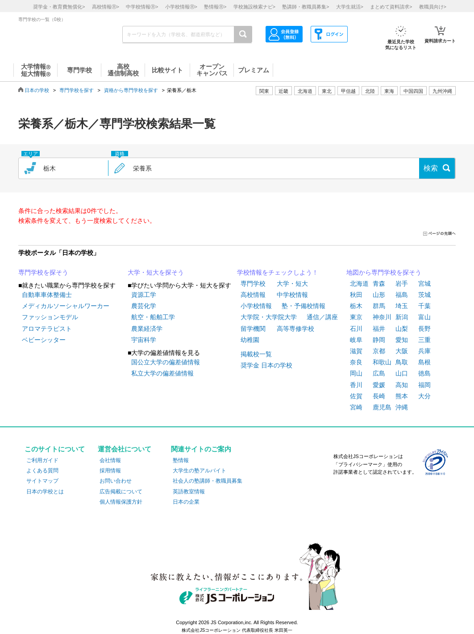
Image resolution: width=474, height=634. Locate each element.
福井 (379, 328)
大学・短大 (292, 283)
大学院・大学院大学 (269, 317)
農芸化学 (143, 305)
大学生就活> (349, 6)
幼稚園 (250, 339)
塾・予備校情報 (303, 305)
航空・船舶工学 (153, 317)
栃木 (356, 305)
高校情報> (105, 6)
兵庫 (424, 351)
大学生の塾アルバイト (199, 470)
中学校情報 (292, 294)
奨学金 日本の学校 (266, 365)
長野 (424, 328)
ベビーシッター (44, 339)
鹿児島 (382, 407)
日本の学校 (37, 90)
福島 (401, 294)
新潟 (401, 317)
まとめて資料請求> (391, 6)
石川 (356, 328)
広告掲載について (121, 491)
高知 (401, 384)
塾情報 (181, 460)
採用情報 (110, 470)
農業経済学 (146, 328)
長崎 (379, 396)
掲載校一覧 (256, 354)
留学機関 (253, 328)
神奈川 (382, 317)
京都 (379, 351)
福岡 (424, 384)
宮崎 (356, 407)
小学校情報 (256, 305)
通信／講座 (322, 317)
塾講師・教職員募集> (305, 6)
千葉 (424, 305)
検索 (431, 168)
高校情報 (253, 294)
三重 (424, 339)
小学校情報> (181, 6)
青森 (379, 283)
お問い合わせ (116, 481)
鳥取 (401, 362)
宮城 (424, 283)
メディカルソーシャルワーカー (65, 305)
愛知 (401, 339)
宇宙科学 (143, 339)
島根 (424, 362)
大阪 (401, 351)
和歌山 (382, 362)
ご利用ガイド (42, 460)
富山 (424, 317)
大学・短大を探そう (156, 272)
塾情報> (215, 6)
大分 (424, 396)
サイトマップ (42, 481)
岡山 (356, 373)
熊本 (401, 396)
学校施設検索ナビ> (254, 6)
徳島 (424, 373)
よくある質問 (42, 470)
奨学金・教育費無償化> (59, 6)
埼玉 (401, 305)
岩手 (401, 283)
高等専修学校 (295, 328)
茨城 (424, 294)
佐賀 (356, 396)
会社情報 (110, 460)
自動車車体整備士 (47, 294)
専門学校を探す (76, 90)
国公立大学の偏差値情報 (165, 362)
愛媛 (379, 384)
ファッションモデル (50, 317)
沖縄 (401, 407)
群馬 (379, 305)
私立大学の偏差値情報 (162, 373)
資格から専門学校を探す (131, 90)
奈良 (356, 362)
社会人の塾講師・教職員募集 (207, 481)
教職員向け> (432, 6)
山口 (401, 373)
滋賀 (356, 351)
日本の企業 (186, 502)
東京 (356, 317)
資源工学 (143, 294)
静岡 (379, 339)
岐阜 (356, 339)
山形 (379, 294)
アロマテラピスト (47, 328)
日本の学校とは (45, 491)
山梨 (401, 328)
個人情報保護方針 (121, 502)
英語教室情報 (189, 491)
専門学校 (253, 283)
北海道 (305, 91)
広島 (379, 373)
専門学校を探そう (43, 272)
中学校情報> (142, 6)
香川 (356, 384)
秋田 (356, 294)
